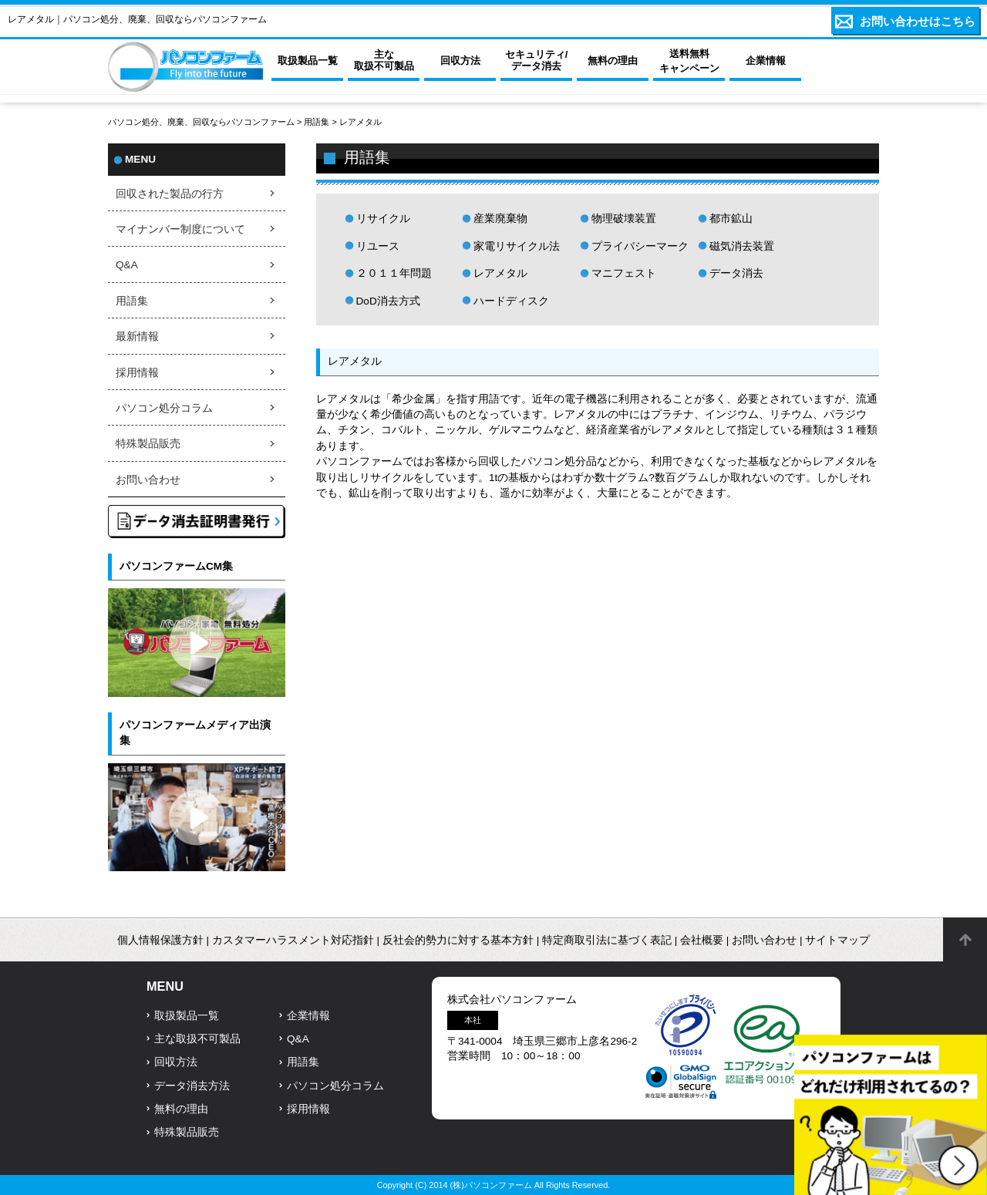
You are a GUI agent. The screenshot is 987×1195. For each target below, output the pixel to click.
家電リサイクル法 (516, 246)
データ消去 (736, 273)
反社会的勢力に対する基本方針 (458, 940)
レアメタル (500, 273)
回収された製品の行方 (170, 194)
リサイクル (383, 218)
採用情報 (137, 373)
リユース (377, 246)
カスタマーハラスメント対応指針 (293, 940)
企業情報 (308, 1016)
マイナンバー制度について (180, 229)
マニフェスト (623, 273)
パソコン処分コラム (164, 408)
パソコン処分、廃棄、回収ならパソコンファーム (202, 121)
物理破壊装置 (623, 218)
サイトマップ (837, 940)
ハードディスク (511, 301)
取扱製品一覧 (186, 1016)
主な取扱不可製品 (197, 1039)
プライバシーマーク (640, 246)
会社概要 (701, 940)
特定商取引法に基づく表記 (607, 940)
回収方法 (175, 1062)
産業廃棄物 (500, 218)
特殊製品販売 (148, 443)
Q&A (127, 265)
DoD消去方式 (388, 301)
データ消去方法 (192, 1086)
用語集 (316, 121)
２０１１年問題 (394, 273)
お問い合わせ (148, 480)
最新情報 (137, 336)
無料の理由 (181, 1109)
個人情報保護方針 (160, 940)
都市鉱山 (731, 218)
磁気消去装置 (741, 246)
